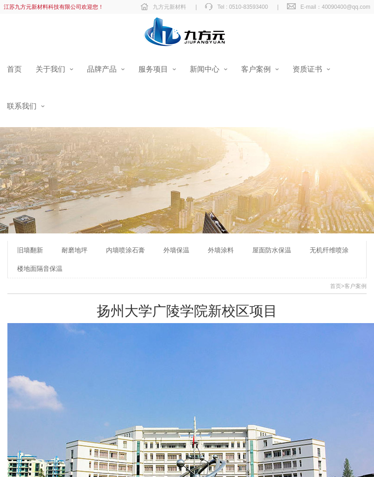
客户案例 (355, 286)
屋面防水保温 (271, 250)
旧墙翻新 (30, 250)
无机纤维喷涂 (329, 250)
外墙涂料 (221, 250)
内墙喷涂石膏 (125, 250)
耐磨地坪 (74, 250)
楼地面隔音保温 (39, 268)
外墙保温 (176, 250)
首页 (335, 286)
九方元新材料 (169, 7)
